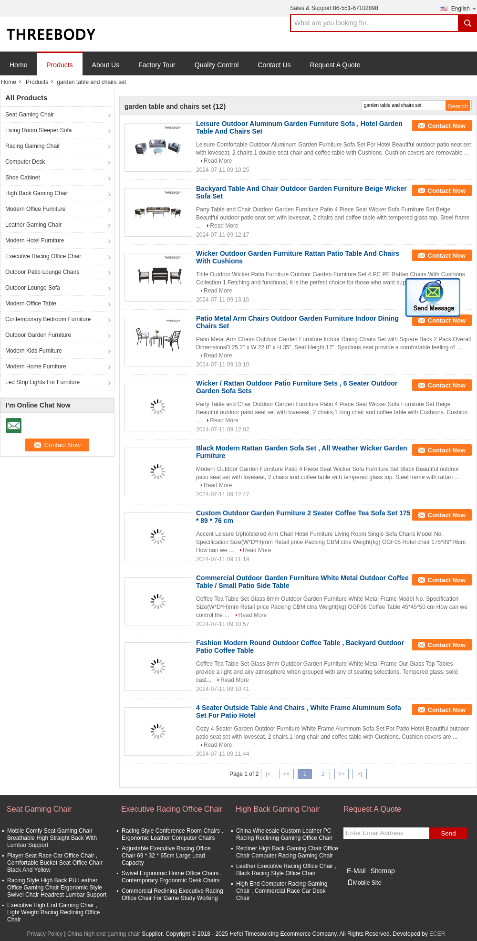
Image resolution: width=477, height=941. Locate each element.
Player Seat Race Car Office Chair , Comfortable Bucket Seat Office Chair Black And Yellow (55, 862)
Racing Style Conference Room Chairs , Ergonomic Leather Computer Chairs (172, 834)
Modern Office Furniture (35, 209)
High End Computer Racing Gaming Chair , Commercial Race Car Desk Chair (281, 890)
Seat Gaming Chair (29, 114)
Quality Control (217, 65)
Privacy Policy (45, 934)
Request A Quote (335, 65)
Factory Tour (157, 65)
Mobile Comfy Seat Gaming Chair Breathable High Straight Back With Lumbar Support (52, 837)
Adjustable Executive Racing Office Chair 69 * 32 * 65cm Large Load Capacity (166, 855)
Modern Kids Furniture (33, 350)
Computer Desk (25, 161)
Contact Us (274, 65)
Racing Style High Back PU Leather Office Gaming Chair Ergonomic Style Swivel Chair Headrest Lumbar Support (56, 887)
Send (448, 833)
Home (18, 65)
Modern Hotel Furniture (34, 240)
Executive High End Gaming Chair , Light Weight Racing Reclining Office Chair (53, 912)
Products (59, 65)
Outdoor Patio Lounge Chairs (42, 272)
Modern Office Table (30, 303)
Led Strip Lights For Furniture (42, 382)
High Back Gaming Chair (36, 193)
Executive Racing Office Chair (43, 256)
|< (268, 774)
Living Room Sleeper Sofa (38, 130)
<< (286, 774)
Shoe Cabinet (22, 177)
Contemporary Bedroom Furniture (48, 319)
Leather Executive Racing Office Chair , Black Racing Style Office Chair (286, 870)
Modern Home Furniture (35, 366)
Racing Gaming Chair (32, 146)
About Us (106, 65)
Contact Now (447, 125)
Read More (218, 160)
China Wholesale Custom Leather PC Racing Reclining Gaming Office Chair (284, 834)
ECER (437, 934)
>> (341, 774)
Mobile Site (364, 882)
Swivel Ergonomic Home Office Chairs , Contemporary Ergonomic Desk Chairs (172, 877)
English (464, 8)
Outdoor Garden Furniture (38, 335)
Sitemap (382, 871)
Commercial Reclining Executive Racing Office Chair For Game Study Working (172, 894)
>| (359, 774)
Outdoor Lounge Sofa (32, 287)
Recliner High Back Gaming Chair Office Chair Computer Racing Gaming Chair (287, 852)
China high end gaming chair (103, 934)
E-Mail (356, 871)
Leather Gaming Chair (33, 224)
